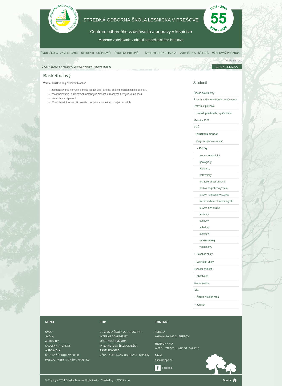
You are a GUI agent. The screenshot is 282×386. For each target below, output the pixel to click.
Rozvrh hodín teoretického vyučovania (215, 99)
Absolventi (201, 276)
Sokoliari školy (203, 254)
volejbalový (206, 246)
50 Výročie (219, 18)
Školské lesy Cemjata (160, 53)
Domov (227, 380)
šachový (204, 220)
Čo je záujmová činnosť (209, 141)
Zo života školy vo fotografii (121, 331)
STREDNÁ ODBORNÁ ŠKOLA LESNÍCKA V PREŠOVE (63, 18)
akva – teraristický (210, 155)
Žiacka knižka (227, 66)
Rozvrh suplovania (204, 106)
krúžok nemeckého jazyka (214, 194)
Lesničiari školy (204, 262)
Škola (53, 53)
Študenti (87, 53)
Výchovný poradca (225, 53)
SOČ (196, 126)
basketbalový (103, 66)
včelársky (205, 168)
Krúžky (89, 66)
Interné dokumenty (114, 336)
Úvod (44, 53)
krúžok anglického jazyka (213, 188)
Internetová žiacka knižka (118, 345)
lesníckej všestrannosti (212, 181)
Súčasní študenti (203, 269)
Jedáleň (199, 304)
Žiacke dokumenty (204, 93)
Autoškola (188, 53)
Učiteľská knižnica (113, 341)
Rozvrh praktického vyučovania (212, 113)
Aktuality (52, 341)
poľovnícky (206, 175)
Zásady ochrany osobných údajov (124, 355)
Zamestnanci (69, 53)
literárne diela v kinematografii (216, 201)
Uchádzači (103, 53)
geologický (206, 162)
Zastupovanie (109, 350)
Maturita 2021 (201, 120)
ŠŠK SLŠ (203, 53)
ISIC (196, 289)
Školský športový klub (62, 355)
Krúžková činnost (72, 66)
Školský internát (127, 53)
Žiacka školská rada (206, 297)
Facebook (167, 367)
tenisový (204, 214)
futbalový (205, 227)
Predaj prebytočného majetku (67, 359)
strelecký (204, 233)
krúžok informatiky (210, 207)
